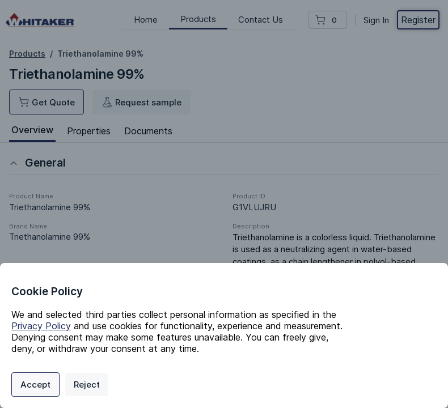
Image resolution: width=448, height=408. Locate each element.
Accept (35, 384)
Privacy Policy (41, 326)
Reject (87, 384)
